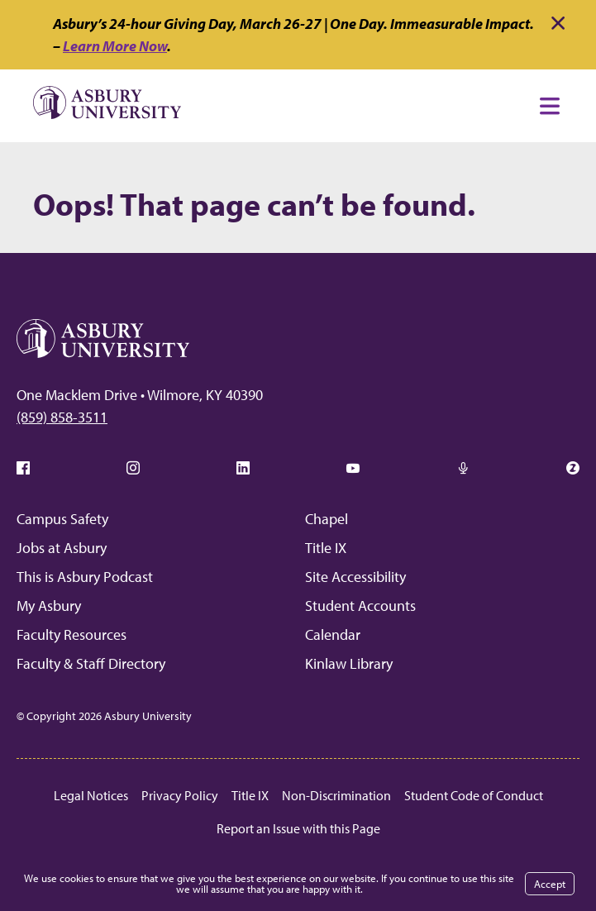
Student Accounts (360, 605)
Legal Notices (91, 795)
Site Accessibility (355, 576)
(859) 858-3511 (62, 417)
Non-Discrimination (336, 795)
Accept (549, 883)
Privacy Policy (179, 795)
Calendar (332, 634)
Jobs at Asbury (62, 547)
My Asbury (49, 605)
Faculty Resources (71, 634)
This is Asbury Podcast (85, 576)
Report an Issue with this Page (298, 828)
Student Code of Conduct (473, 795)
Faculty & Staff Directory (91, 663)
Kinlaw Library (349, 663)
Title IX (325, 547)
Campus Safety (62, 518)
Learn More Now (115, 45)
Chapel (326, 518)
